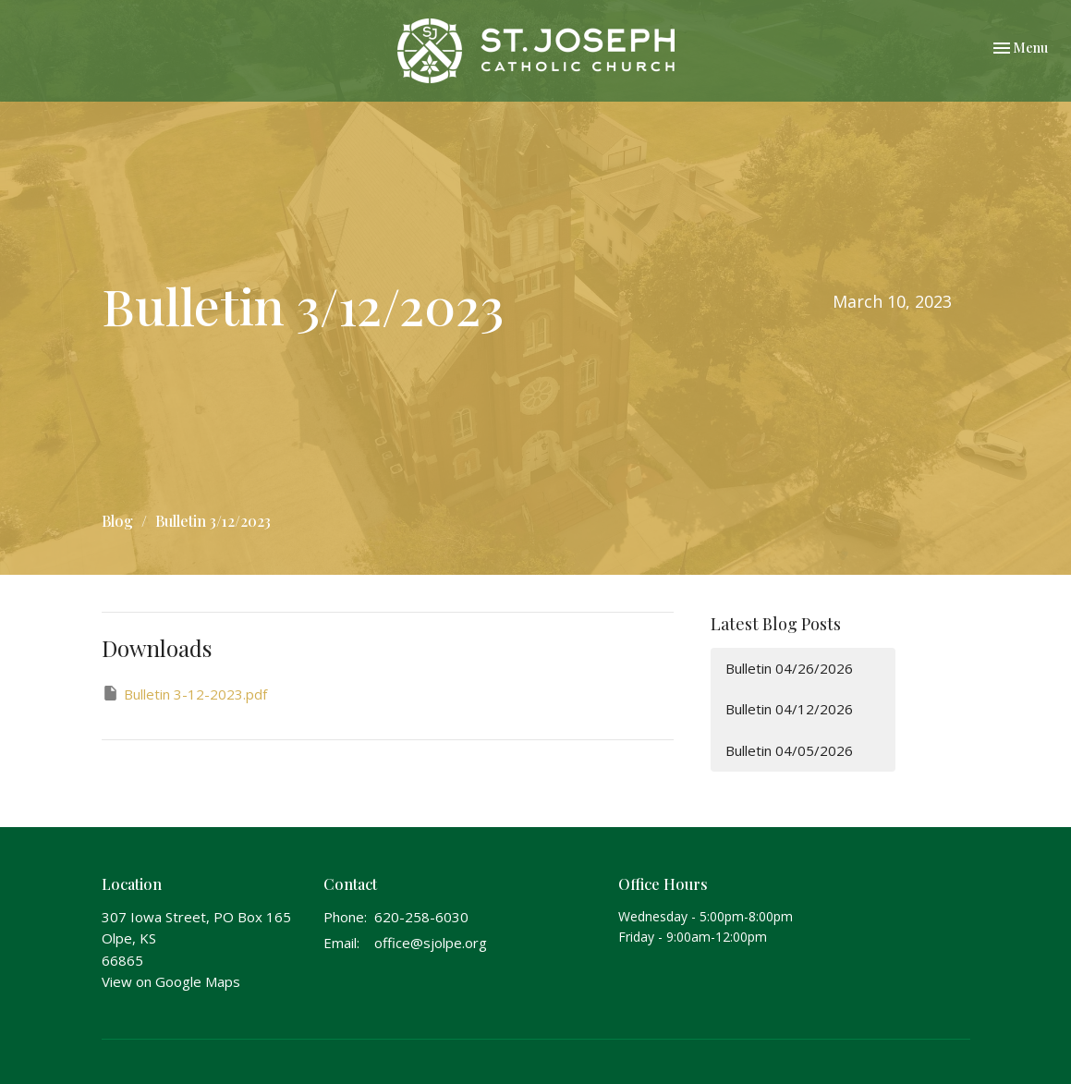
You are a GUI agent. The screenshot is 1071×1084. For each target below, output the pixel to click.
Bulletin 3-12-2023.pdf (184, 693)
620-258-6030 (421, 916)
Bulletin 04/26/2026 (789, 668)
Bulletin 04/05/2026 (789, 750)
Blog (117, 520)
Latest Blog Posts (776, 624)
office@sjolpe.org (430, 942)
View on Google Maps (171, 981)
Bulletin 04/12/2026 (789, 709)
